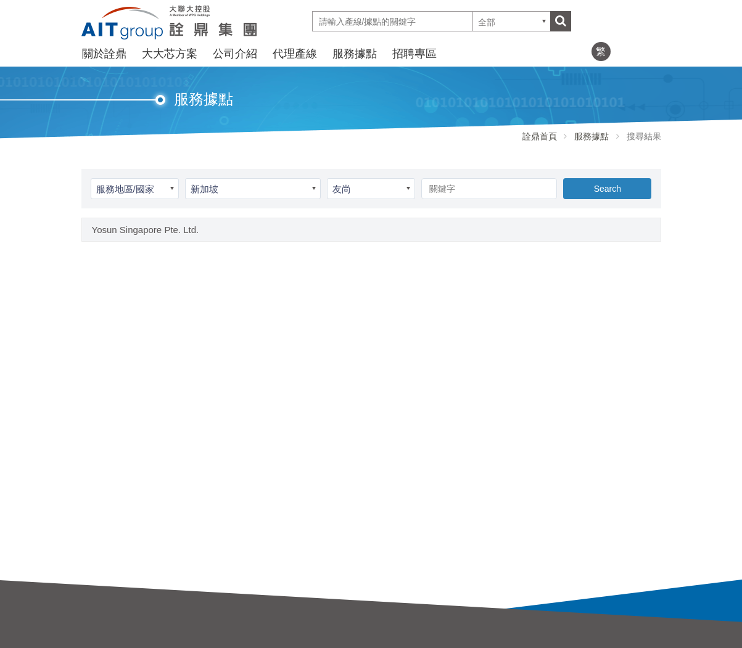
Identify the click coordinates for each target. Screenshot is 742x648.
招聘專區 (414, 53)
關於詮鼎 (104, 53)
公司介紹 (235, 53)
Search (607, 189)
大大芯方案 (169, 53)
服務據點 (354, 53)
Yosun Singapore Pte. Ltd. (145, 229)
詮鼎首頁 (539, 136)
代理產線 (295, 53)
